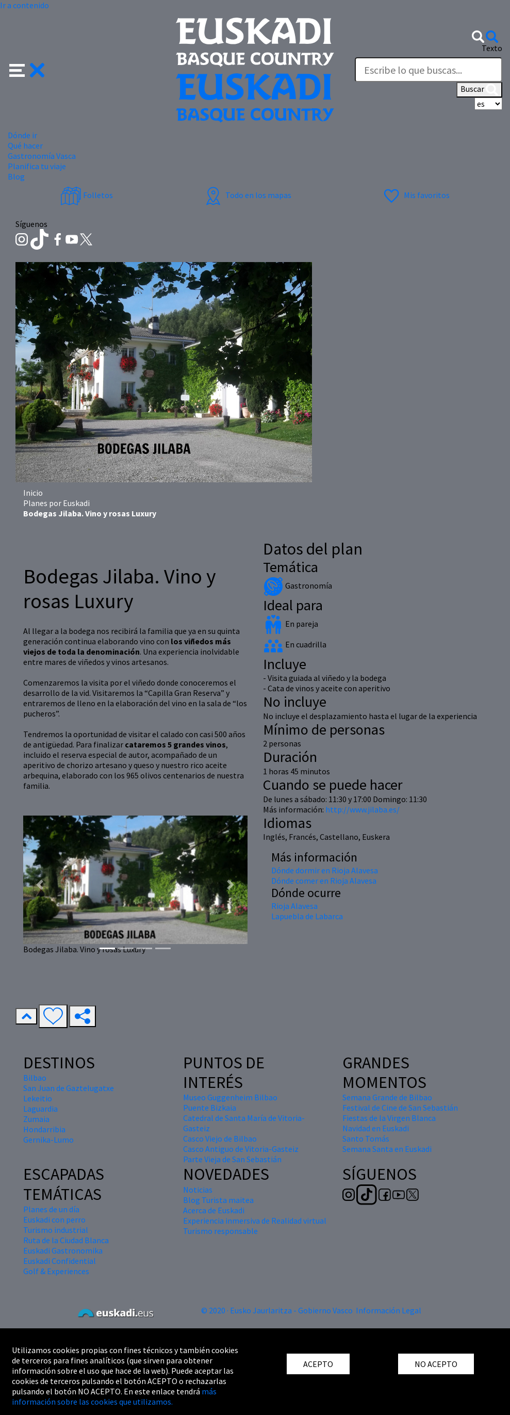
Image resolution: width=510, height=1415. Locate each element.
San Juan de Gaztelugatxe (68, 1088)
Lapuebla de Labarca (307, 916)
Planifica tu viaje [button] (37, 166)
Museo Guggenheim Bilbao (230, 1097)
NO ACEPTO (436, 1364)
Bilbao (34, 1077)
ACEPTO (318, 1364)
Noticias (197, 1189)
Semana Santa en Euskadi (387, 1149)
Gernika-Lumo (48, 1139)
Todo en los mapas (247, 195)
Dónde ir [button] (22, 135)
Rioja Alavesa (294, 906)
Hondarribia (44, 1129)
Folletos (86, 195)
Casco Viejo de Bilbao (220, 1138)
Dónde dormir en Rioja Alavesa (324, 870)
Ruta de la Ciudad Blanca (66, 1240)
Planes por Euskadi (56, 503)
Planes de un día (51, 1209)
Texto (492, 48)
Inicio (33, 492)
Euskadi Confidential (59, 1261)
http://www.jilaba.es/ (362, 809)
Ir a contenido (24, 5)
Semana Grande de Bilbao (387, 1097)
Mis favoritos (415, 195)
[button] (27, 69)
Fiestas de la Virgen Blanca (389, 1118)
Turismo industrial (55, 1230)
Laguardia (40, 1108)
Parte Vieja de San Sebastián (232, 1159)
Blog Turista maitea (218, 1200)
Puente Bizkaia (209, 1107)
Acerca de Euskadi (213, 1210)
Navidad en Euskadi (375, 1128)
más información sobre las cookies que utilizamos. (114, 1396)
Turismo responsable (220, 1231)
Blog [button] (16, 176)
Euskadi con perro (54, 1219)
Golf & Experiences (56, 1271)
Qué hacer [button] (25, 145)
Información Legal (388, 1310)
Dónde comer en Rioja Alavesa (323, 880)
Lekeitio (37, 1098)
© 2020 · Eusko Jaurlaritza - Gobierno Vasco (277, 1310)
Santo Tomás (365, 1138)
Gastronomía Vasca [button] (42, 156)
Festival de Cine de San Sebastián (400, 1107)
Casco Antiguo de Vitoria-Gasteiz (241, 1149)
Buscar (479, 90)
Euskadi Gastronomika (63, 1250)
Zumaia (36, 1119)
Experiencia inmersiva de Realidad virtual (254, 1220)
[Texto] (428, 69)
